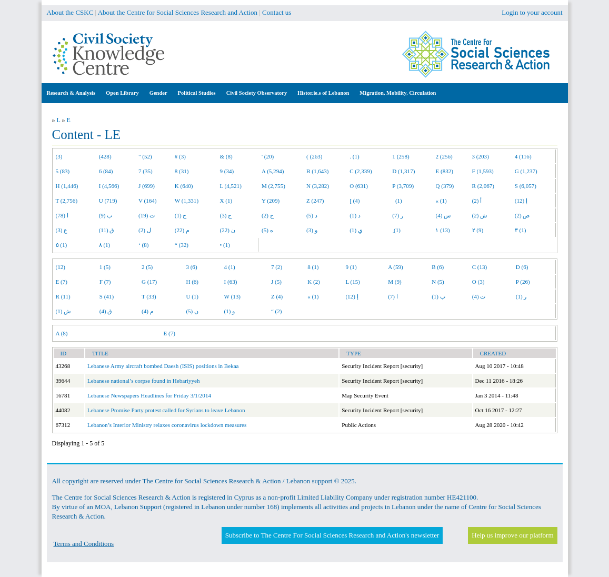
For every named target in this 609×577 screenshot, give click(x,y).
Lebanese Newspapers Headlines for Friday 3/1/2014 (149, 395)
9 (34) (226, 171)
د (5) (311, 215)
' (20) (268, 156)
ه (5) (267, 230)
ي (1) (356, 230)
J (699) (146, 186)
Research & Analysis (71, 93)
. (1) (354, 156)
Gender (158, 93)
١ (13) (442, 230)
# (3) (180, 156)
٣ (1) (520, 230)
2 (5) (147, 267)
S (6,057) (525, 186)
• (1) (224, 245)
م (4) (148, 311)
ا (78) (62, 215)
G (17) (149, 281)
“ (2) (276, 311)
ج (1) (181, 215)
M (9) (395, 281)
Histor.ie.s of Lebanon (323, 93)
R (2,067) (483, 186)
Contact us (276, 12)
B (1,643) (317, 171)
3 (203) (480, 156)
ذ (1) (355, 215)
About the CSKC (70, 12)
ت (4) (479, 296)
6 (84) (106, 171)
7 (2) (276, 267)
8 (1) (312, 267)
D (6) (522, 267)
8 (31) (182, 171)
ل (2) (144, 230)
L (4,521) (230, 186)
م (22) (182, 230)
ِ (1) (396, 230)
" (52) (145, 156)
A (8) (62, 333)
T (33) (149, 296)
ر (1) (521, 296)
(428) (105, 156)
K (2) (313, 281)
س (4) (443, 215)
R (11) (63, 296)
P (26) (523, 281)
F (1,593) (483, 171)
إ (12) (521, 200)
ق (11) (107, 230)
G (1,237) (526, 171)
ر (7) (397, 215)
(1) (397, 200)
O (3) (478, 281)
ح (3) (225, 215)
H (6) (192, 281)
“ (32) (181, 245)
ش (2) (479, 215)
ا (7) (393, 296)
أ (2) (477, 200)
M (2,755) (273, 186)
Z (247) (315, 200)
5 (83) (63, 171)
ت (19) (146, 215)
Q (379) (444, 186)
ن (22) (227, 230)
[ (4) (355, 200)
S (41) (106, 296)
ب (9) (106, 215)
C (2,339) (361, 171)
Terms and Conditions (84, 544)
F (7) (105, 281)
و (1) (229, 311)
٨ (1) (105, 245)
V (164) (147, 200)
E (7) (61, 281)
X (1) (225, 200)
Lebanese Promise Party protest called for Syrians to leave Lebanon (166, 410)
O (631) (359, 186)
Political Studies (197, 93)
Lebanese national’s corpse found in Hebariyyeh (143, 380)
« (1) (440, 200)
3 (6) (191, 267)
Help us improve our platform (512, 535)
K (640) (184, 186)
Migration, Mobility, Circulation (398, 93)
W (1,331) (186, 200)
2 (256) (443, 156)
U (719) (108, 200)
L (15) (352, 281)
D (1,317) (403, 171)
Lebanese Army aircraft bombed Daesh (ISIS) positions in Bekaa (163, 366)
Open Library (122, 93)
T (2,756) (67, 200)
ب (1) (438, 296)
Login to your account (532, 12)
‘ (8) (143, 245)
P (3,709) (403, 186)
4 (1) (229, 267)
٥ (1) (61, 245)
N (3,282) (317, 186)
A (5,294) (273, 171)
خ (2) (268, 215)
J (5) (276, 281)
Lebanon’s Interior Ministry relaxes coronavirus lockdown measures (166, 425)
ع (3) (62, 230)
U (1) (192, 296)
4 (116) (523, 156)
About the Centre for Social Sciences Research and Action (177, 12)
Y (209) (270, 200)
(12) (60, 267)
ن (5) (192, 311)
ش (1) (63, 311)
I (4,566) (109, 186)
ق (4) (106, 311)
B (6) (438, 267)
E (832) (444, 171)
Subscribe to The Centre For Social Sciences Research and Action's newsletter (332, 535)
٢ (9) (478, 230)
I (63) (230, 281)
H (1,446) (67, 186)
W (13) (232, 296)
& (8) (225, 156)
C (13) (479, 267)
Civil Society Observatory (256, 93)
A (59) (395, 267)
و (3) (311, 230)
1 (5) (105, 267)
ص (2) (522, 215)
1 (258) (400, 156)
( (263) (314, 156)
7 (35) (145, 171)
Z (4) (277, 296)
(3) (59, 156)
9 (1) (350, 267)
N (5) (438, 281)
